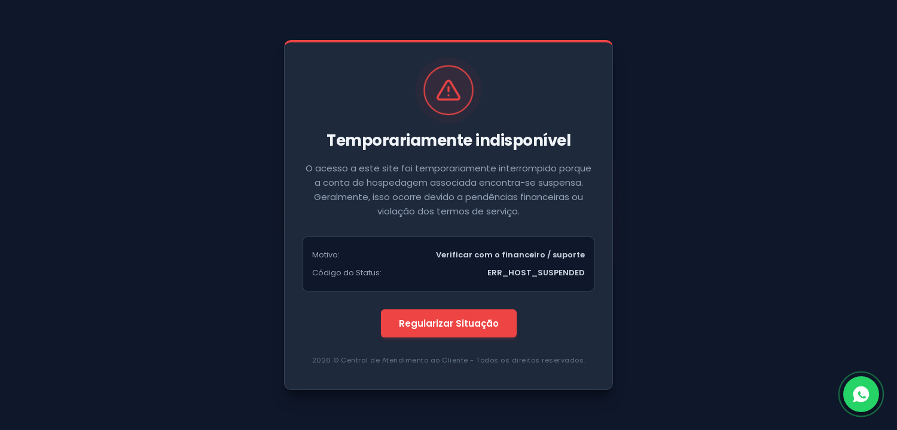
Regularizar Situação (449, 323)
